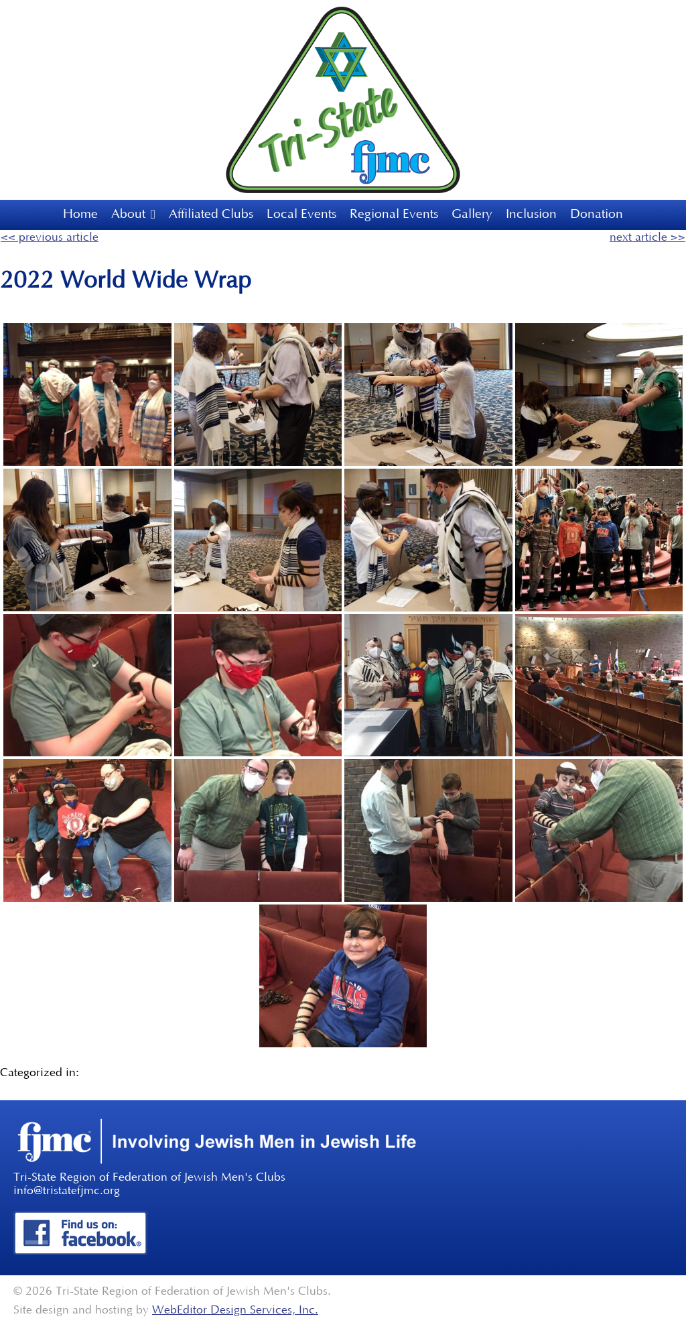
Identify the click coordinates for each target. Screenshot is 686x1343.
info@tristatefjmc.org (66, 1191)
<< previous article (49, 237)
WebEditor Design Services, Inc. (235, 1310)
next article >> (647, 237)
